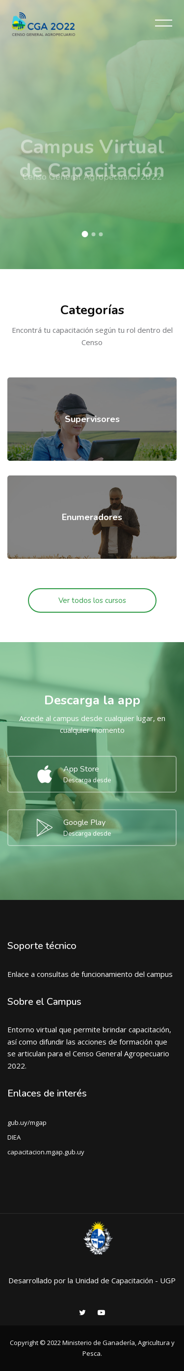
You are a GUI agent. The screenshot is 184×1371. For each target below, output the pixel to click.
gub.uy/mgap (27, 1122)
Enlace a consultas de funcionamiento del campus (90, 974)
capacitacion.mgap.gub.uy (45, 1151)
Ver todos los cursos (92, 600)
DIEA (14, 1137)
